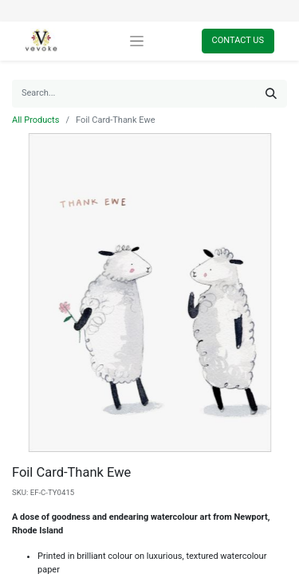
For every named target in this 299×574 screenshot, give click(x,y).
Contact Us (238, 40)
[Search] (271, 94)
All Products (35, 120)
